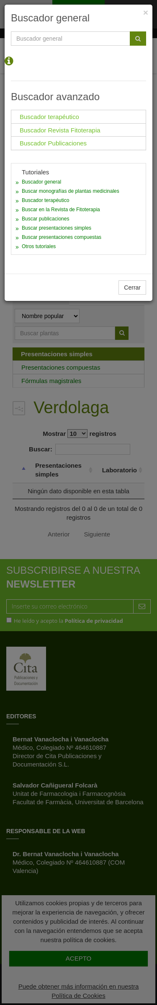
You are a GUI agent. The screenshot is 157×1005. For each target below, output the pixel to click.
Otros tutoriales (39, 246)
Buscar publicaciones (45, 219)
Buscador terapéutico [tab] (49, 116)
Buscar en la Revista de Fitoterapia (61, 209)
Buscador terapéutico (45, 200)
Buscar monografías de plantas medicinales (70, 191)
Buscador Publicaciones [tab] (53, 143)
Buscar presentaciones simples (56, 228)
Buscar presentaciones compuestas (61, 237)
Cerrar (132, 287)
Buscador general (41, 182)
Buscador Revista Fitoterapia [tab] (60, 130)
